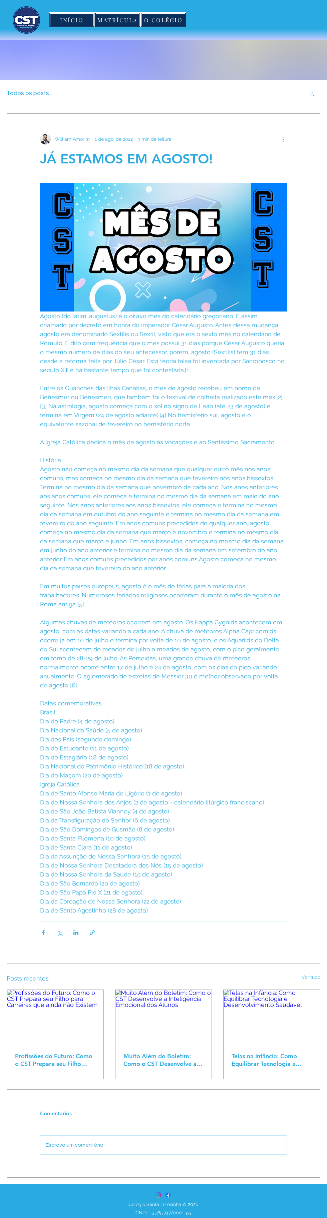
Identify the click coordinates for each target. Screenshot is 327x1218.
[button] (312, 93)
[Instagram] (158, 1195)
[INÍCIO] (72, 19)
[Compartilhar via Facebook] (43, 933)
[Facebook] (168, 1195)
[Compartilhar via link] (92, 933)
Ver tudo (311, 977)
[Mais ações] (283, 139)
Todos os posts (28, 93)
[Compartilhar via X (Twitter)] (59, 933)
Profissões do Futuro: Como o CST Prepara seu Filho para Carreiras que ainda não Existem (53, 1060)
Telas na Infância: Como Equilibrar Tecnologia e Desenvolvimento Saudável (269, 1060)
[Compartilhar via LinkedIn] (76, 933)
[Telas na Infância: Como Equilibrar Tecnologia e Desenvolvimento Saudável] (272, 1017)
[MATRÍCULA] (117, 19)
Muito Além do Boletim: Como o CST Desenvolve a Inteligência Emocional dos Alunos (161, 1060)
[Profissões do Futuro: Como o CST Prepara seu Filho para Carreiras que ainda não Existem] (55, 1017)
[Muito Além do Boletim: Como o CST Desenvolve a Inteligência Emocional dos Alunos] (163, 1017)
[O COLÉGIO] (163, 19)
